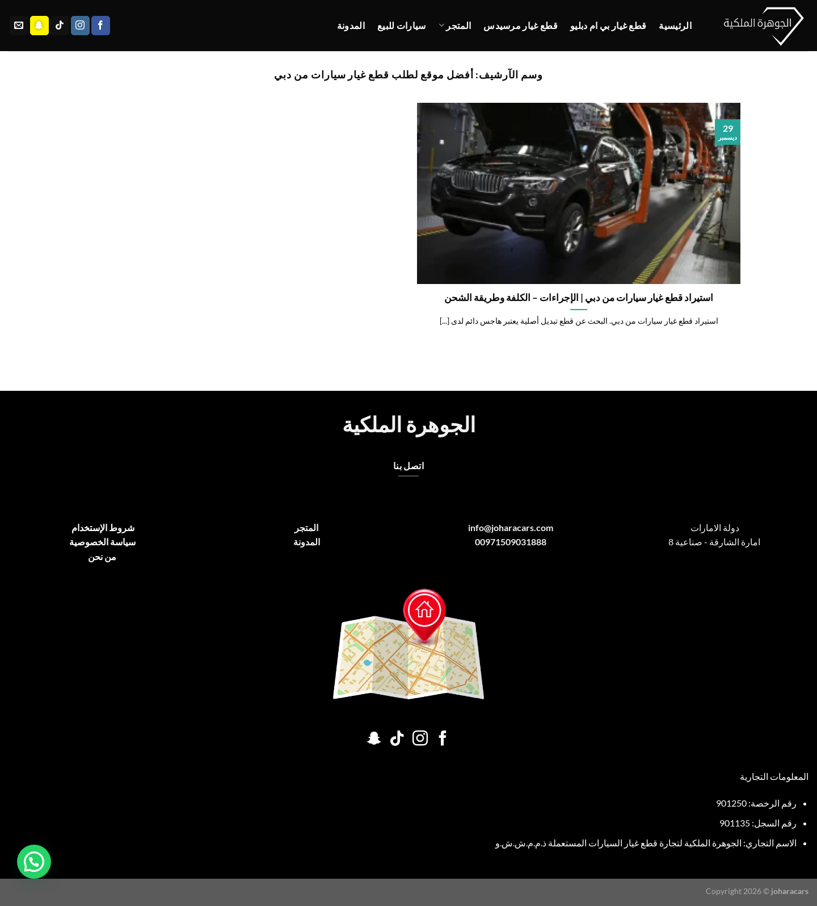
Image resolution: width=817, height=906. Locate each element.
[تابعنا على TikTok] (59, 25)
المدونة (351, 25)
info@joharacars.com (510, 527)
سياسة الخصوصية (102, 541)
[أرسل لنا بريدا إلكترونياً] (19, 25)
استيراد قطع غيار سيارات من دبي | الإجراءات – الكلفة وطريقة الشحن (578, 297)
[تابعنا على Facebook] (100, 25)
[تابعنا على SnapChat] (39, 25)
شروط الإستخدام (102, 527)
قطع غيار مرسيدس (520, 25)
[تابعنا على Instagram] (80, 25)
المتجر (455, 25)
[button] (34, 862)
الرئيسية (675, 25)
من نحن (102, 556)
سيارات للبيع (401, 25)
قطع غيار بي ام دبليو (608, 25)
